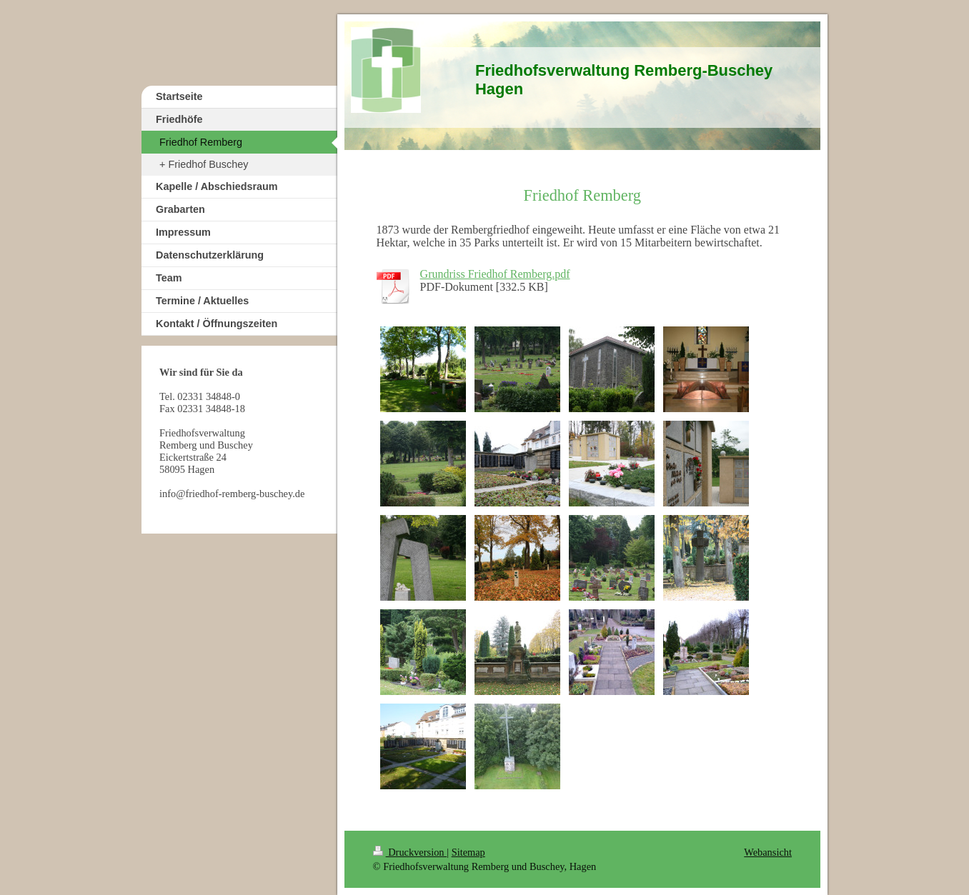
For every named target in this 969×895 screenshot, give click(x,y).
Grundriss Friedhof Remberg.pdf (495, 274)
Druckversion (410, 852)
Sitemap (468, 852)
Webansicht (768, 852)
